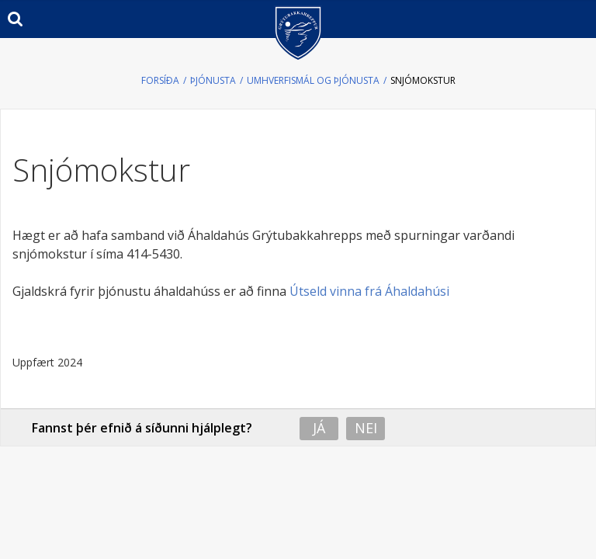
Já (319, 427)
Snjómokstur (423, 80)
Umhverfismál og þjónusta (313, 80)
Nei (366, 427)
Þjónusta (213, 80)
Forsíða (160, 80)
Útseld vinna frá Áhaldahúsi (369, 291)
